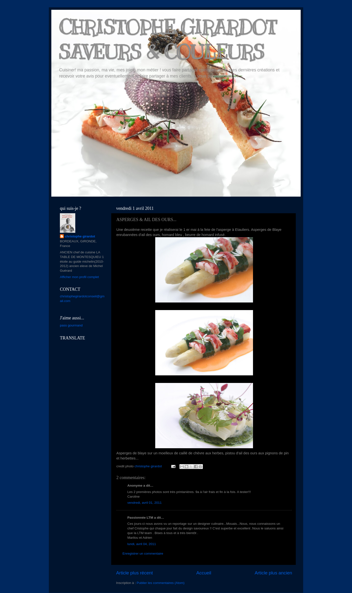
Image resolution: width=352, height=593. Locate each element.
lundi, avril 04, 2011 (141, 544)
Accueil (203, 572)
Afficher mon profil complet (79, 277)
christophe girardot (80, 236)
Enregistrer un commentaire (142, 553)
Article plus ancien (273, 572)
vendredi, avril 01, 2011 (144, 502)
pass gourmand (71, 325)
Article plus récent (134, 572)
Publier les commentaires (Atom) (161, 583)
